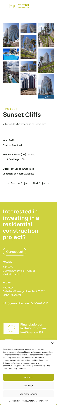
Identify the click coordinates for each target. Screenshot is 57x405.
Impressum (43, 401)
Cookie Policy (14, 401)
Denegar (28, 385)
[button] (52, 343)
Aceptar (28, 377)
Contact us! (14, 252)
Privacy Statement (29, 401)
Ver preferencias (28, 394)
